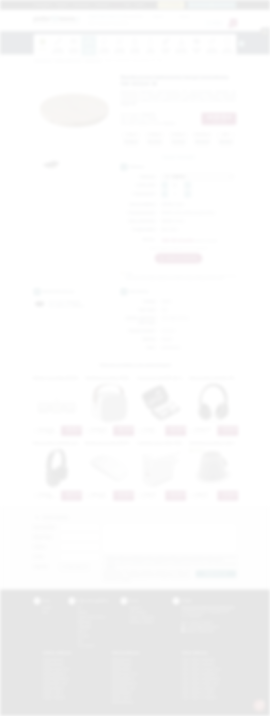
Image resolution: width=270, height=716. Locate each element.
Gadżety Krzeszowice (56, 669)
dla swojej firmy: (116, 16)
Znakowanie (102, 4)
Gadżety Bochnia (52, 659)
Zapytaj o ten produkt (178, 157)
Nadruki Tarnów (121, 697)
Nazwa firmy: (43, 537)
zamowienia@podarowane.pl (213, 4)
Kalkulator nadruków (141, 621)
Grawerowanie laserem (91, 617)
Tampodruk (84, 626)
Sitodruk (82, 612)
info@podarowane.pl (206, 626)
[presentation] (241, 44)
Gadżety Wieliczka (53, 697)
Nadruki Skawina (122, 692)
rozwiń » (111, 566)
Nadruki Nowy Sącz (124, 688)
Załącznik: (41, 566)
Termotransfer (86, 645)
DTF (79, 607)
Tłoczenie (83, 636)
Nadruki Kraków (121, 669)
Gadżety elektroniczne (68, 61)
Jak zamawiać (81, 4)
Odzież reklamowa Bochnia (198, 664)
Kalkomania (84, 621)
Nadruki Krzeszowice (125, 673)
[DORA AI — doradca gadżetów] (259, 705)
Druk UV (82, 631)
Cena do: (184, 16)
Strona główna (42, 4)
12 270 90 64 (173, 4)
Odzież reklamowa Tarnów (197, 692)
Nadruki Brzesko (122, 664)
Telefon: (40, 547)
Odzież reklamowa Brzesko (198, 659)
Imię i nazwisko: (45, 527)
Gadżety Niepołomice (55, 678)
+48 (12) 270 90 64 (201, 622)
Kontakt (139, 4)
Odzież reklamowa (194, 652)
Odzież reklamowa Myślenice (199, 673)
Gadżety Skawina (53, 688)
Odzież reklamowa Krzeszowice (201, 669)
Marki (117, 4)
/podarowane (206, 630)
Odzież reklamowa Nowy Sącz (200, 683)
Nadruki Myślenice (123, 678)
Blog (127, 4)
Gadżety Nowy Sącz (55, 683)
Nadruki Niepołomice (124, 683)
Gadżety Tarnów (52, 692)
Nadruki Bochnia (121, 659)
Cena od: (158, 16)
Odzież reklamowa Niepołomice (201, 678)
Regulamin (62, 4)
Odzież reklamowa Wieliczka (199, 697)
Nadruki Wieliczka (122, 702)
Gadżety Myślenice (54, 673)
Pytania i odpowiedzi (142, 617)
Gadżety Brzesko (53, 664)
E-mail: (38, 556)
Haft (79, 640)
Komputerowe (93, 61)
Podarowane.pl (43, 61)
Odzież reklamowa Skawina (198, 688)
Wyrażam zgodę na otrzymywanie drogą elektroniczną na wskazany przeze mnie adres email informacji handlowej (171, 565)
